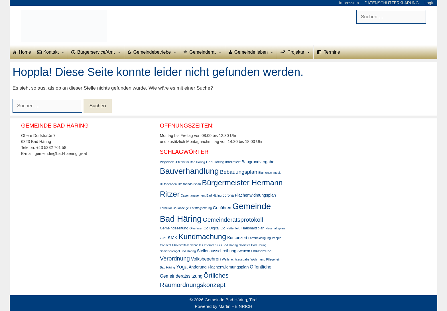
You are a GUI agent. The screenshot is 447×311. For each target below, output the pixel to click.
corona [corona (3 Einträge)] (228, 195)
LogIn (429, 3)
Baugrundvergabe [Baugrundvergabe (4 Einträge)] (257, 161)
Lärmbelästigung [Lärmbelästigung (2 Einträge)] (259, 238)
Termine (332, 52)
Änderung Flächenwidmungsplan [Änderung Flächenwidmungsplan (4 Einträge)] (219, 267)
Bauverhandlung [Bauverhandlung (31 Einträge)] (189, 170)
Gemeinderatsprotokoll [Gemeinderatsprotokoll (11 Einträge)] (233, 219)
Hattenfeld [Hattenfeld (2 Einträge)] (233, 228)
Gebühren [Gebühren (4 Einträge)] (222, 207)
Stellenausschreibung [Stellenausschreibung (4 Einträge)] (216, 251)
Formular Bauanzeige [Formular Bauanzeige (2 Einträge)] (174, 208)
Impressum (349, 3)
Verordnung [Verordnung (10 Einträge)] (175, 258)
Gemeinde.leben (254, 52)
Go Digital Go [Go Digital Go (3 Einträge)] (214, 228)
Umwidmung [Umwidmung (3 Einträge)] (261, 251)
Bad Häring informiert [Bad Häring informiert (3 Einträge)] (223, 162)
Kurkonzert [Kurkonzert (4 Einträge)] (237, 237)
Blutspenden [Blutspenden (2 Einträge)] (168, 184)
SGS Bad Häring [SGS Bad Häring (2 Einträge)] (226, 245)
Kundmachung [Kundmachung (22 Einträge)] (202, 237)
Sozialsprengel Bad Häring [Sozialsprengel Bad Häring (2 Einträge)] (178, 251)
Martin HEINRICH (235, 306)
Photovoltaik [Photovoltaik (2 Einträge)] (180, 245)
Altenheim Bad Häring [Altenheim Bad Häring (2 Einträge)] (190, 162)
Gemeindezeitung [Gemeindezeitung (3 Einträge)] (174, 228)
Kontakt (54, 52)
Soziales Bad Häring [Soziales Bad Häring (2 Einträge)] (253, 245)
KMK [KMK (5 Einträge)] (172, 237)
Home (25, 52)
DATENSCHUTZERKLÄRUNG (392, 3)
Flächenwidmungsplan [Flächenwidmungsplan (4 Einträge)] (255, 195)
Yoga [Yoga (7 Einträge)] (182, 267)
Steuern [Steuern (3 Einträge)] (243, 251)
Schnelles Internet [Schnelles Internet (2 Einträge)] (202, 245)
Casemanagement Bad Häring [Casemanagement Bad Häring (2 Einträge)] (201, 195)
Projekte (298, 52)
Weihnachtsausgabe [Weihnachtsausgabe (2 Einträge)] (235, 259)
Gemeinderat (205, 52)
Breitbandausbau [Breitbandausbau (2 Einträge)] (189, 184)
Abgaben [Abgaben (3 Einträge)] (167, 162)
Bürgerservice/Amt (99, 52)
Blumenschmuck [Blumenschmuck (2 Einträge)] (269, 172)
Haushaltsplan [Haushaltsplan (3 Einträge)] (253, 228)
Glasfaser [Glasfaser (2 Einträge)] (195, 228)
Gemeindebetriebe (155, 52)
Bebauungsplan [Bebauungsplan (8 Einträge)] (238, 172)
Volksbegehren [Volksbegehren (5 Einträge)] (206, 259)
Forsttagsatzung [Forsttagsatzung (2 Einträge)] (201, 208)
